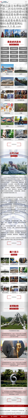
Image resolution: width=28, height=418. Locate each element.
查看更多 (14, 144)
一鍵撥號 (14, 416)
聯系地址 (23, 416)
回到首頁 (4, 416)
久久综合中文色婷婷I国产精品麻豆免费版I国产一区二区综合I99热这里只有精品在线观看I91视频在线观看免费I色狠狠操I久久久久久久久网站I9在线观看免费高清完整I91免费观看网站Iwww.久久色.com (14, 14)
